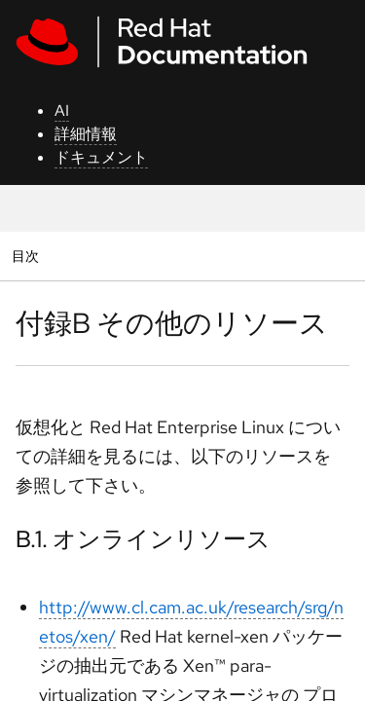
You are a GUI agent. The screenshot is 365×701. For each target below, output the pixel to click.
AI (62, 110)
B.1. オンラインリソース (143, 539)
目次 (28, 255)
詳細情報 (86, 134)
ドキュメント (101, 157)
